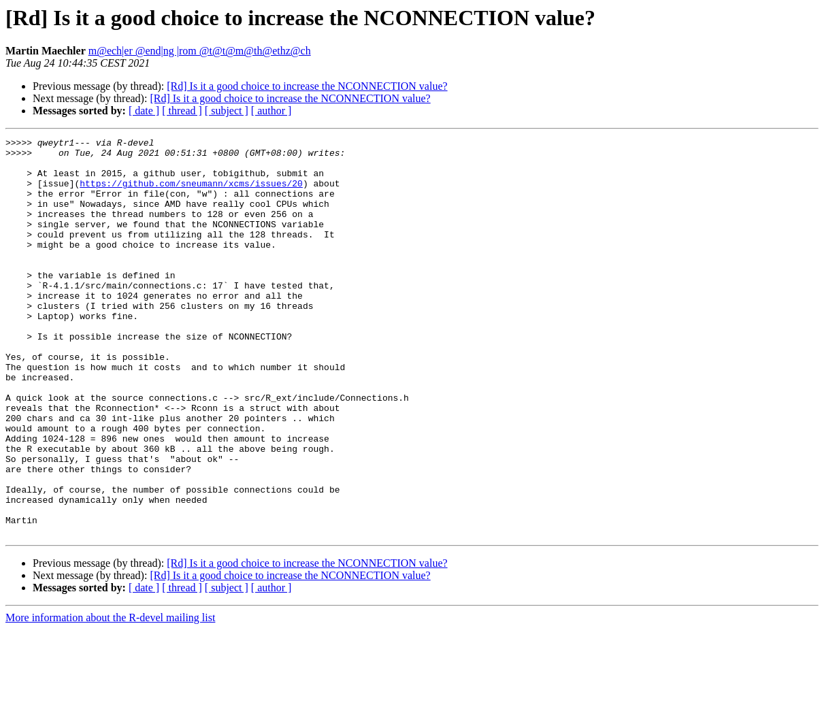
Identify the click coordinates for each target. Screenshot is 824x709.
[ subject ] (226, 110)
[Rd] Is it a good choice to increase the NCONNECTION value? (307, 86)
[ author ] (271, 110)
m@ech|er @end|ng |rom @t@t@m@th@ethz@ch (199, 50)
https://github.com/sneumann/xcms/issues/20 (191, 193)
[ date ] (144, 110)
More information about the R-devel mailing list (110, 697)
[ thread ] (182, 110)
